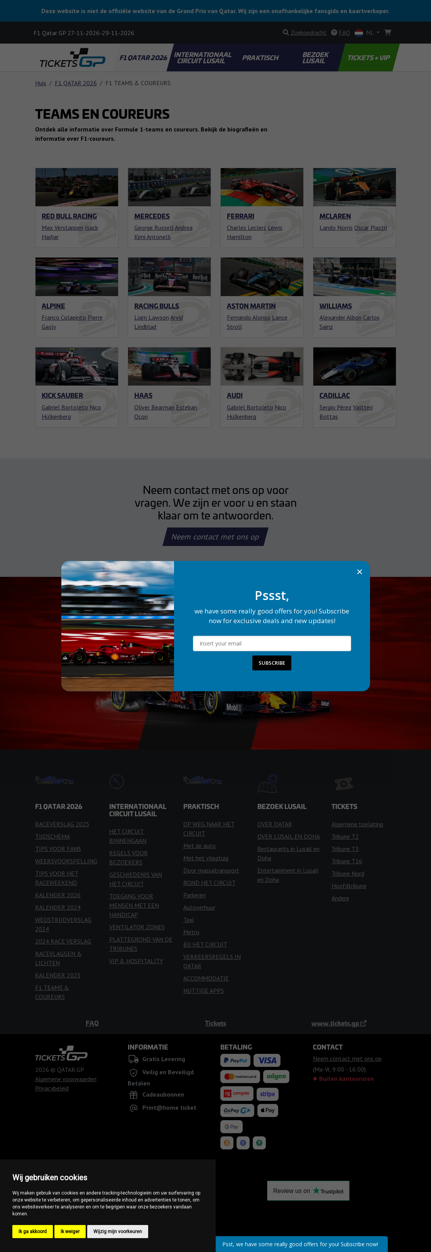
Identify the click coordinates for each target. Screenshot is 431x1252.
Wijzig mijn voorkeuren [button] (117, 1231)
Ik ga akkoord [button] (33, 1231)
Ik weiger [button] (70, 1231)
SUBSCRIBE (272, 662)
